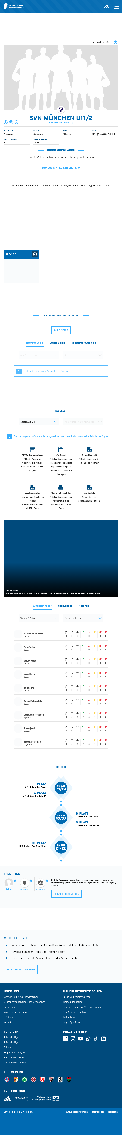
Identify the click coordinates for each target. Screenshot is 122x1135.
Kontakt (8, 1022)
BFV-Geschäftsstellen (74, 1012)
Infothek (8, 1017)
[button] (6, 122)
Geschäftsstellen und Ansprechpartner (24, 1001)
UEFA (21, 1112)
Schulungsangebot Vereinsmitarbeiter (83, 1006)
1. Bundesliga (11, 1037)
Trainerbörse (69, 1017)
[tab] (35, 344)
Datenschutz (97, 1112)
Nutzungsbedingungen (77, 1112)
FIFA (30, 1112)
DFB (13, 1112)
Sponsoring (10, 1006)
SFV (6, 1112)
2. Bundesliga (11, 1042)
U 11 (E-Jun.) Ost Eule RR (103, 134)
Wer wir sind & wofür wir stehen (21, 996)
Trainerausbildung (73, 1001)
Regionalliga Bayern (14, 1052)
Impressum (112, 1112)
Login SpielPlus (71, 1022)
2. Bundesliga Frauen (15, 1062)
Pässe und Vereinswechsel (77, 996)
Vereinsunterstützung (15, 1012)
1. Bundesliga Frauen (15, 1057)
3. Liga (7, 1047)
